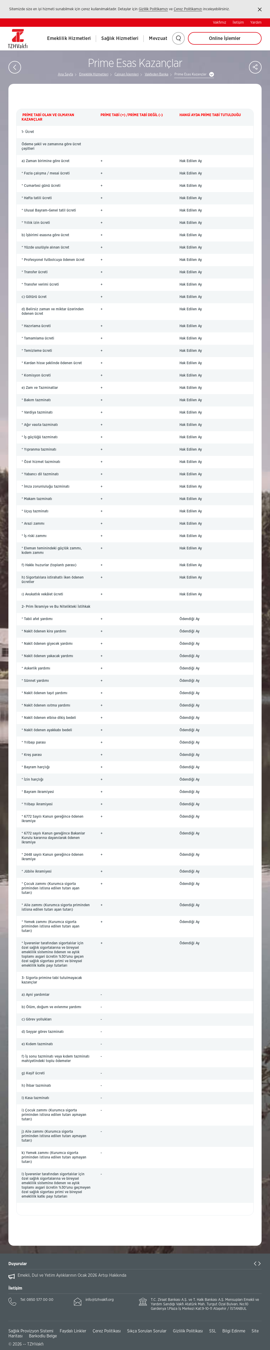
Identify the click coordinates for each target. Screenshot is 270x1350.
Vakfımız (219, 22)
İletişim (238, 22)
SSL (212, 1331)
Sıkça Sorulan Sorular (147, 1331)
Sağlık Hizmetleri (119, 38)
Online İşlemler (224, 38)
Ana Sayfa (65, 74)
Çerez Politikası (107, 1331)
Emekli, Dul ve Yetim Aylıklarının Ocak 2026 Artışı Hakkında (72, 1275)
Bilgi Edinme (233, 1331)
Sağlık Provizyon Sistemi (30, 1331)
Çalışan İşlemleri (126, 74)
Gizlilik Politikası (188, 1331)
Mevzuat (158, 38)
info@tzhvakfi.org (100, 1300)
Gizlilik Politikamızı (153, 9)
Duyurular (17, 1264)
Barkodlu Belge (43, 1336)
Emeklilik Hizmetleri (69, 38)
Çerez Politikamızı (188, 9)
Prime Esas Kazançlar (190, 74)
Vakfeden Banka (156, 74)
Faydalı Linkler (73, 1331)
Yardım (256, 22)
